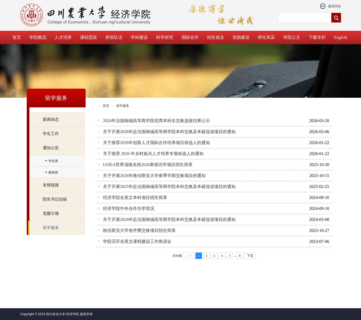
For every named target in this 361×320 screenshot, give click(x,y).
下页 (250, 256)
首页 (16, 37)
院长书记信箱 (55, 199)
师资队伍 (113, 37)
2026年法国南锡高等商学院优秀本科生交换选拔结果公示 (156, 120)
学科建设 (139, 37)
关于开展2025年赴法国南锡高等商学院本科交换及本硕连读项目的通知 (169, 186)
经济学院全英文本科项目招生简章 (135, 197)
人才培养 (63, 37)
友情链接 (51, 185)
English (340, 37)
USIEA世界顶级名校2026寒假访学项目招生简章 (148, 164)
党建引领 (51, 213)
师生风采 (266, 37)
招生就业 (215, 37)
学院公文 (291, 37)
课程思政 (88, 37)
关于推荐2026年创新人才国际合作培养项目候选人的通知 (156, 142)
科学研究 (164, 37)
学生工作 (51, 133)
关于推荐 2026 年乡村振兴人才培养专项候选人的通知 (153, 153)
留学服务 (51, 227)
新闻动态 (51, 119)
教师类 (53, 172)
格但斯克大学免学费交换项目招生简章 (139, 230)
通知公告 (51, 148)
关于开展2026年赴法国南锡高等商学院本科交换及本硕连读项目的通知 (169, 131)
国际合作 (190, 37)
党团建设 (240, 37)
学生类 (53, 161)
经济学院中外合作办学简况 (128, 208)
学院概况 (37, 37)
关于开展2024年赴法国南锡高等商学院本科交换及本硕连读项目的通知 (169, 219)
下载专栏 (317, 37)
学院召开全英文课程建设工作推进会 (137, 241)
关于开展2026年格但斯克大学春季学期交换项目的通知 (154, 175)
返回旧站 (330, 6)
